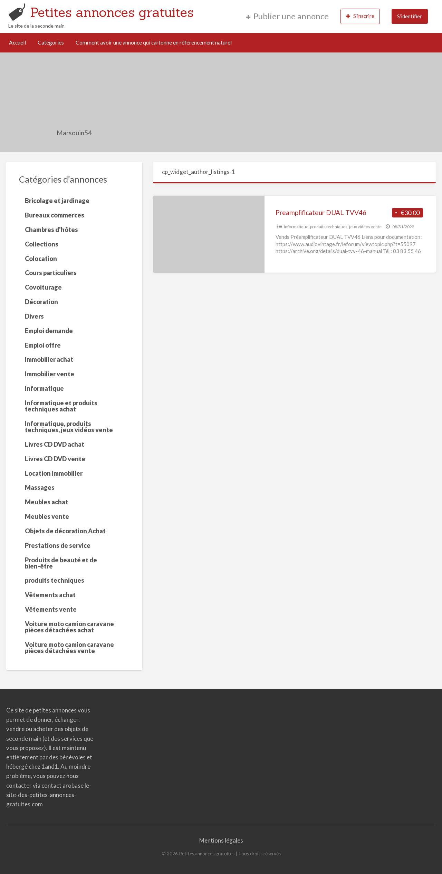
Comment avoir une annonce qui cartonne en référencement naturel (154, 42)
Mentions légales (221, 840)
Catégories (51, 42)
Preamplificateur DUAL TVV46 (321, 212)
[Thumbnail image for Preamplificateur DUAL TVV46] (208, 234)
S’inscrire (360, 16)
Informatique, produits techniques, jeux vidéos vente (333, 226)
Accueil (17, 42)
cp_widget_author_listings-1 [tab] (198, 171)
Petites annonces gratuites (112, 12)
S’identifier (409, 16)
